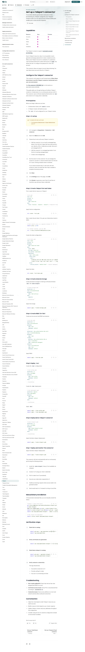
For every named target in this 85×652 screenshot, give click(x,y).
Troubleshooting (68, 42)
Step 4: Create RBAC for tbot (72, 26)
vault (53, 61)
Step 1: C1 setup (69, 18)
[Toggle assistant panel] (53, 2)
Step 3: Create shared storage (72, 24)
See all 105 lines (31, 433)
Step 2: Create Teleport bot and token (72, 22)
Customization (68, 44)
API (32, 5)
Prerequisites (68, 16)
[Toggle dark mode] (82, 2)
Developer (26, 5)
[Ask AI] (56, 195)
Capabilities (67, 12)
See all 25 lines (30, 299)
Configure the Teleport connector (72, 14)
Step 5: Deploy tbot (70, 28)
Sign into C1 (67, 1)
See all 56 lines (30, 402)
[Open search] (39, 2)
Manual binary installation (70, 38)
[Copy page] (30, 23)
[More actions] (35, 23)
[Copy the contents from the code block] (54, 195)
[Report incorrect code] (51, 195)
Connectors (18, 5)
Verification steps (68, 40)
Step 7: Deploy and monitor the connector (72, 35)
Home (4, 5)
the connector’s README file (35, 85)
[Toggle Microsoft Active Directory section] (10, 295)
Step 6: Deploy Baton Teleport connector (72, 31)
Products (11, 5)
